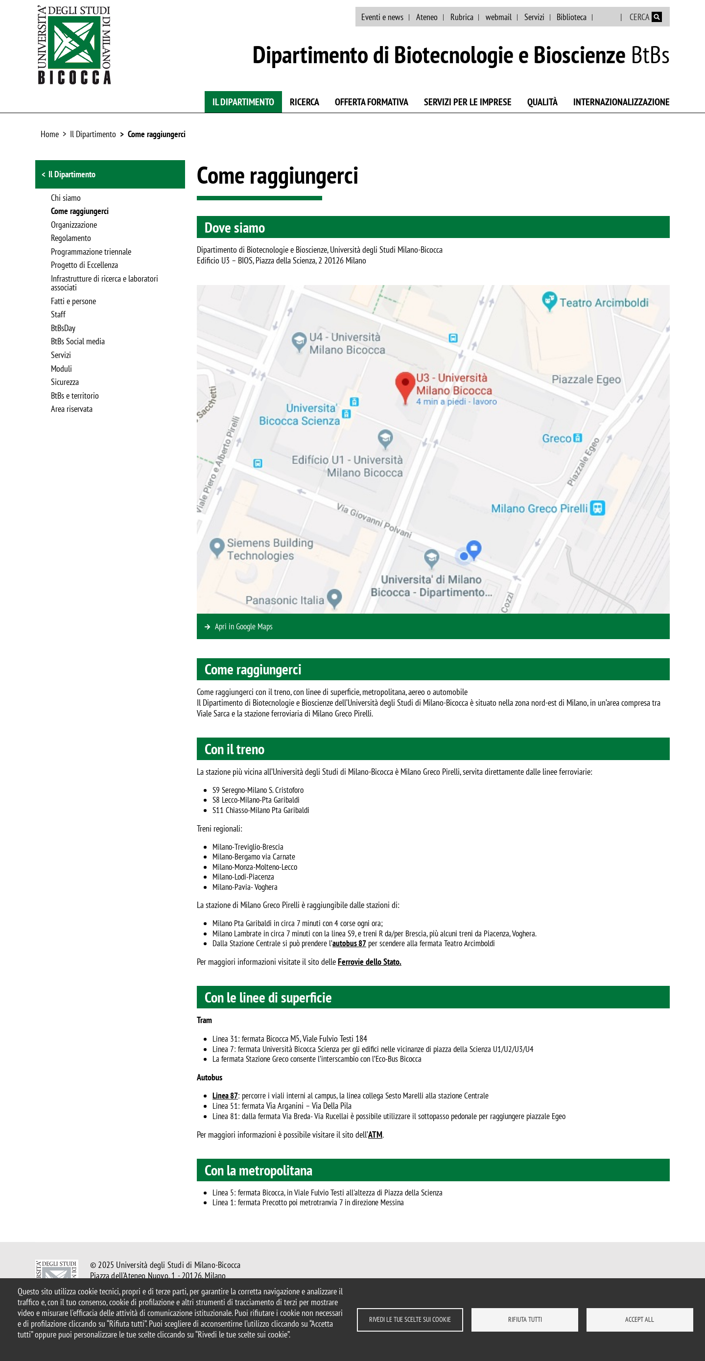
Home (50, 134)
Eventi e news (382, 17)
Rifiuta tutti (525, 1319)
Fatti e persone (73, 302)
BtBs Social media (78, 342)
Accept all (639, 1319)
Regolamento (71, 238)
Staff (58, 315)
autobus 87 (349, 943)
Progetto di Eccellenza (84, 265)
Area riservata (72, 409)
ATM (375, 1134)
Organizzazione (74, 225)
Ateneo (427, 17)
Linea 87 (225, 1095)
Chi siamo (66, 198)
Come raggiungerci (157, 134)
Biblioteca (572, 17)
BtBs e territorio (75, 396)
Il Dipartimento (243, 102)
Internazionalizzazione (621, 102)
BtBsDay (63, 329)
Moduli (61, 369)
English (607, 17)
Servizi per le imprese (468, 102)
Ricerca (304, 102)
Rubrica (461, 17)
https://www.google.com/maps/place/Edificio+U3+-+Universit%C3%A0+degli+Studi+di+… (433, 627)
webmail (499, 17)
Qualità (542, 102)
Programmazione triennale (91, 252)
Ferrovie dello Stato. (369, 961)
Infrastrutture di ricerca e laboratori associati (104, 283)
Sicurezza (65, 382)
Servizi (534, 17)
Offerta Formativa (371, 102)
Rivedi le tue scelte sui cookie (410, 1319)
